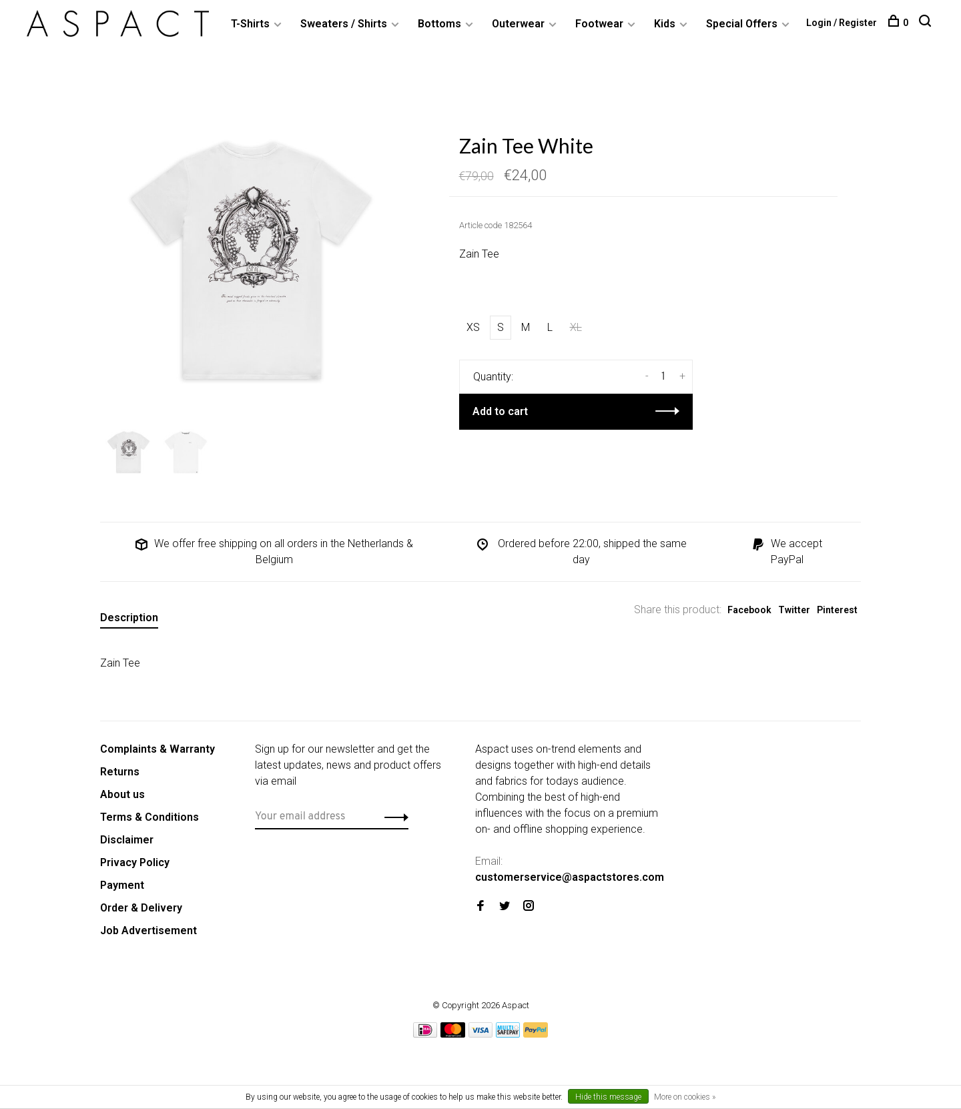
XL (576, 327)
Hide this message (608, 1097)
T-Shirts (250, 23)
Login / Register (841, 22)
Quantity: (493, 376)
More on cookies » (684, 1097)
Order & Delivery (141, 907)
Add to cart (500, 411)
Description (129, 617)
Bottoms (439, 23)
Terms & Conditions (149, 817)
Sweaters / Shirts (343, 23)
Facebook (749, 610)
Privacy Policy (135, 862)
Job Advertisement (148, 930)
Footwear (599, 23)
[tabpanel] (253, 263)
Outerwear (518, 23)
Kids (664, 23)
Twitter (794, 610)
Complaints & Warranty (157, 749)
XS (473, 327)
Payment (122, 885)
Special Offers (741, 23)
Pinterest (837, 610)
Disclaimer (126, 839)
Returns (119, 771)
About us (122, 794)
